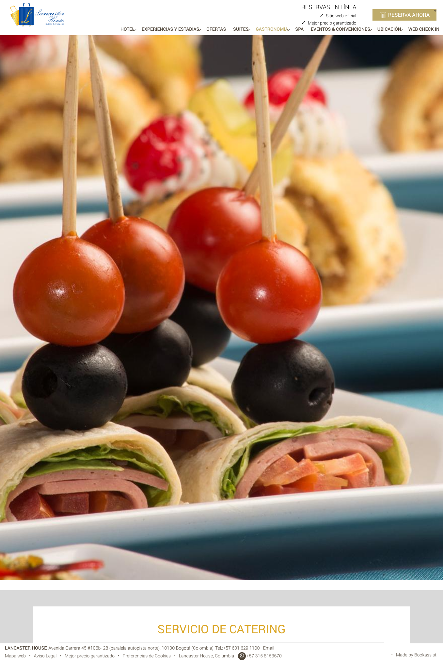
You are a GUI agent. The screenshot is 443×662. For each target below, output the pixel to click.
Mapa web (15, 656)
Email (268, 648)
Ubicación (389, 29)
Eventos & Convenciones (340, 29)
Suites (240, 29)
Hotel (127, 29)
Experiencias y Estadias (170, 29)
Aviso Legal (45, 656)
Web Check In (423, 29)
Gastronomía (272, 29)
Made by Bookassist (416, 655)
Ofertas (216, 29)
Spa (299, 29)
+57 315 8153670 (259, 656)
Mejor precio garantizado (90, 656)
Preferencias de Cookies (147, 656)
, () (131, 648)
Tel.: (237, 648)
